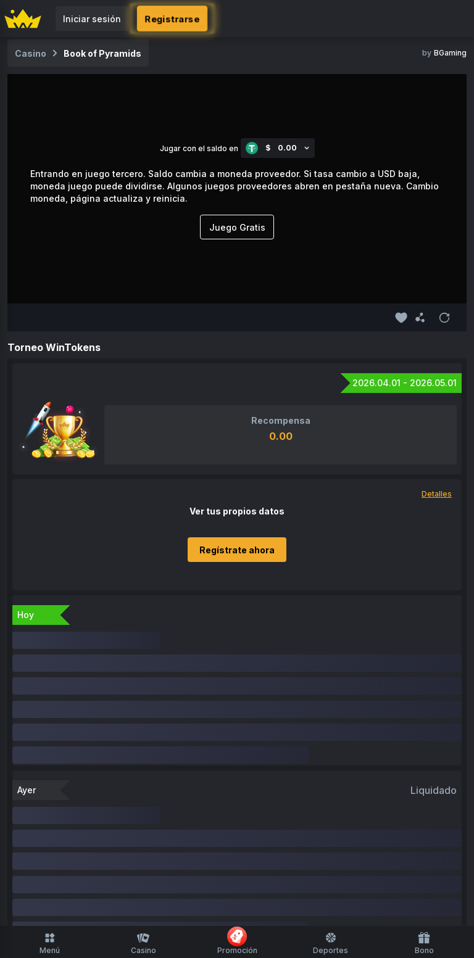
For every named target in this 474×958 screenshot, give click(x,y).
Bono (424, 943)
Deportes (330, 943)
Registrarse (172, 18)
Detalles (437, 493)
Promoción (237, 941)
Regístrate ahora (237, 550)
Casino (143, 943)
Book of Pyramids (102, 53)
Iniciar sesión (92, 19)
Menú (50, 943)
